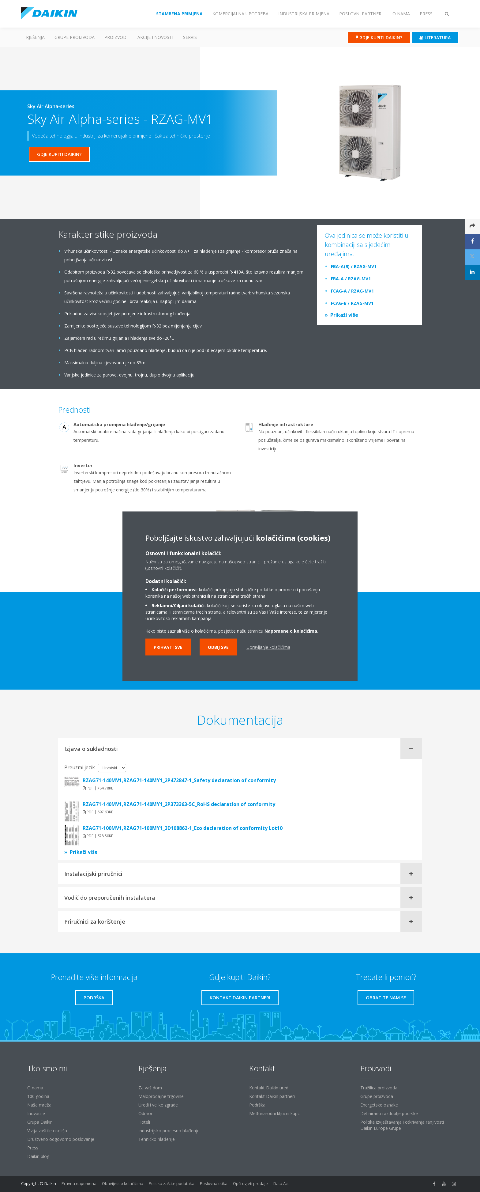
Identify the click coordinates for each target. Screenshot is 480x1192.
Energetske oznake (379, 1105)
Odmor (145, 1113)
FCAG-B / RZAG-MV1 (352, 303)
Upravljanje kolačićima (268, 647)
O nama (35, 1088)
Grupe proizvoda (376, 1096)
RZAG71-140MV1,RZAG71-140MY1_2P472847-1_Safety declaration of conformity (179, 780)
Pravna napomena (79, 1183)
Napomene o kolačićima (290, 631)
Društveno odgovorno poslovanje (60, 1139)
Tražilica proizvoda (378, 1088)
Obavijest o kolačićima (122, 1183)
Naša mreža (39, 1105)
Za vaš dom (150, 1088)
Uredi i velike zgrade (158, 1105)
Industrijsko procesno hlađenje (169, 1130)
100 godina (38, 1096)
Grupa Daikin (40, 1122)
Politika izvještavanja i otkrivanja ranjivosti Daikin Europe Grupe (402, 1125)
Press (32, 1148)
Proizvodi (116, 37)
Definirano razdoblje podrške (389, 1113)
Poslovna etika (213, 1183)
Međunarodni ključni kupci (275, 1113)
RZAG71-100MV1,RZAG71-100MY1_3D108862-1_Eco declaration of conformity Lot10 (183, 828)
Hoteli (144, 1122)
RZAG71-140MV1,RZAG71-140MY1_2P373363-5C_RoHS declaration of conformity (179, 804)
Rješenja (35, 37)
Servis (190, 37)
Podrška (257, 1105)
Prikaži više (344, 315)
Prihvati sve (168, 647)
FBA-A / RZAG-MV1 (351, 279)
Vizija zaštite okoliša (47, 1130)
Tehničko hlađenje (156, 1139)
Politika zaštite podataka (171, 1183)
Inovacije (36, 1113)
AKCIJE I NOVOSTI (155, 37)
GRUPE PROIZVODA (74, 37)
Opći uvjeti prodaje (250, 1183)
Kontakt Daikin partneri (272, 1096)
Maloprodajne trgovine (161, 1096)
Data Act (281, 1183)
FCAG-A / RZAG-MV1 (352, 291)
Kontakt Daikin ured (268, 1088)
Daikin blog (38, 1156)
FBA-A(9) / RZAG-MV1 (354, 266)
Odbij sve (218, 647)
